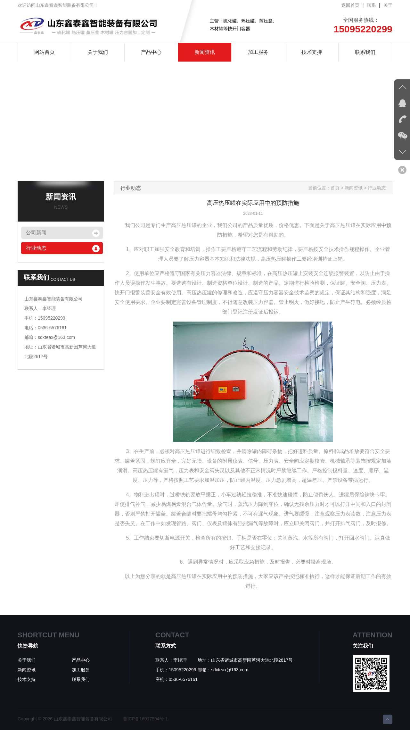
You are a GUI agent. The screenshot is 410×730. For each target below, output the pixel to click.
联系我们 (365, 52)
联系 (371, 5)
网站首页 (44, 52)
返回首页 (350, 5)
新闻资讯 (204, 52)
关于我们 (97, 52)
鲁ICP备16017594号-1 (145, 718)
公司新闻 (36, 232)
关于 (387, 5)
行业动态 (36, 248)
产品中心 (151, 52)
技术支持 (311, 52)
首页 (335, 187)
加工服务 (258, 52)
